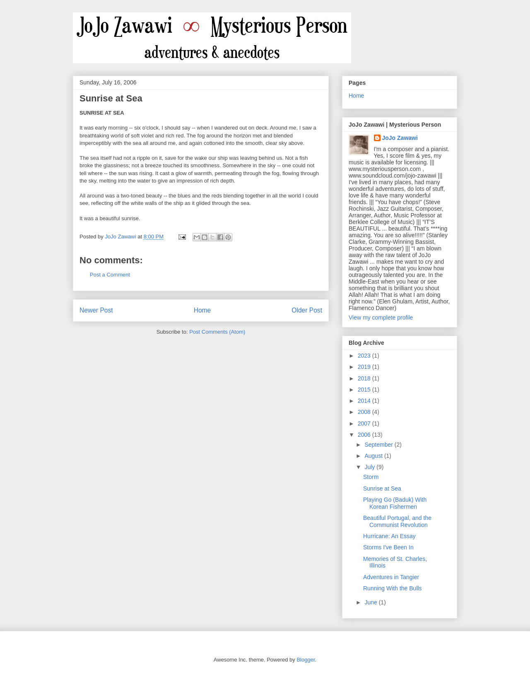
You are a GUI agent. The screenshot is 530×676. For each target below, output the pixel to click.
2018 (365, 378)
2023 (365, 355)
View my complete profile (381, 317)
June (371, 602)
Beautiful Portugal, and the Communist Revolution (397, 521)
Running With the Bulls (392, 588)
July (370, 467)
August (374, 455)
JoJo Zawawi (400, 138)
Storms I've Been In (388, 547)
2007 (365, 423)
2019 (365, 366)
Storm (370, 477)
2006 (365, 434)
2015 (365, 389)
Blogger (305, 660)
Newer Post (96, 310)
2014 (365, 400)
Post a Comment (110, 275)
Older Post (307, 310)
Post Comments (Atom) (217, 332)
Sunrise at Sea (382, 488)
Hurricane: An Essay (389, 536)
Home (202, 310)
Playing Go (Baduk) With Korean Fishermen (394, 503)
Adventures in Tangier (391, 577)
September (379, 444)
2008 (365, 412)
